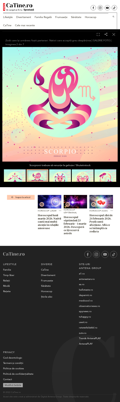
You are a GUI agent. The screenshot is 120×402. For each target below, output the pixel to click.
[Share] (106, 34)
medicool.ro (86, 300)
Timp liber (8, 275)
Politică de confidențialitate (18, 374)
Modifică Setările (13, 385)
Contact (7, 379)
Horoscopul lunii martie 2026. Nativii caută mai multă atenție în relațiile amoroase (49, 222)
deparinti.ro (85, 295)
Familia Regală (43, 17)
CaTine (7, 25)
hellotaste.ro (86, 289)
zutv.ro (82, 333)
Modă (6, 286)
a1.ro (82, 273)
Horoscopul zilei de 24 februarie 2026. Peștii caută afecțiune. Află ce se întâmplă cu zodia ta (101, 223)
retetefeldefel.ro (88, 327)
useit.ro (83, 322)
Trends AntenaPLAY (90, 338)
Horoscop (90, 17)
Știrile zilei (46, 296)
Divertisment (23, 17)
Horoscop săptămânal (70, 211)
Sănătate (76, 17)
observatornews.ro (89, 306)
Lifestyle (8, 17)
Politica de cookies (13, 368)
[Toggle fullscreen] (98, 35)
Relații (6, 280)
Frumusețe (61, 17)
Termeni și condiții (13, 363)
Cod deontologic (12, 357)
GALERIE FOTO (101, 40)
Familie (7, 269)
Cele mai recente (25, 25)
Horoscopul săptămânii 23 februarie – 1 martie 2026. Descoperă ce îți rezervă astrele (75, 225)
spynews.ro (85, 311)
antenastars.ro (87, 279)
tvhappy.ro (85, 316)
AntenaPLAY (86, 344)
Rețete (7, 291)
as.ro (81, 284)
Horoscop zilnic (98, 211)
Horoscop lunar (47, 211)
